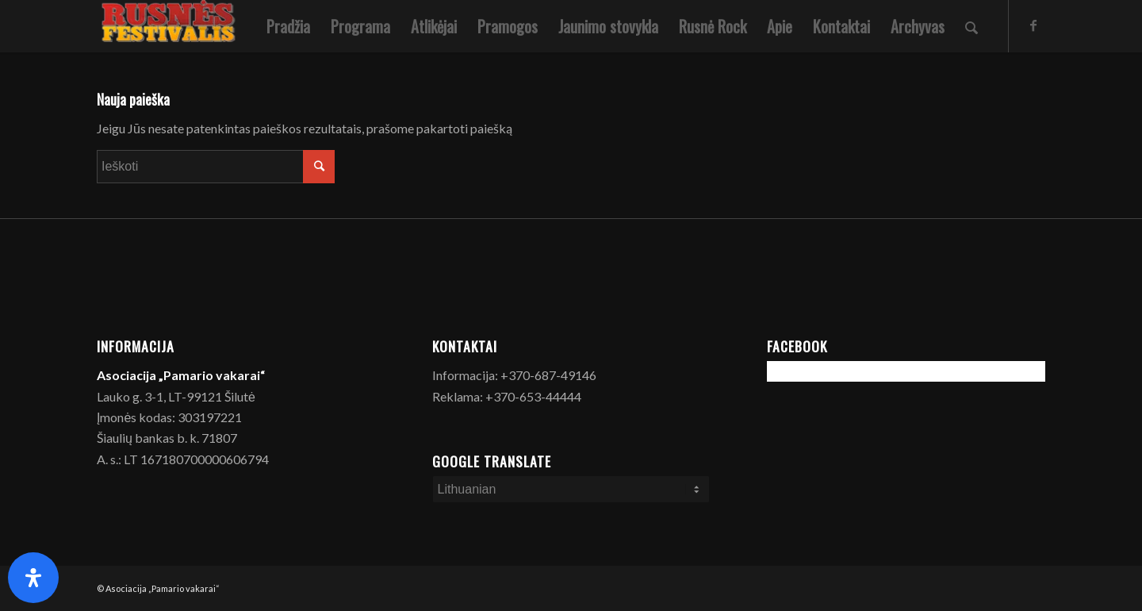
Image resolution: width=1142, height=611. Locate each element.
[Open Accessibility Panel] (33, 577)
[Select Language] (571, 489)
